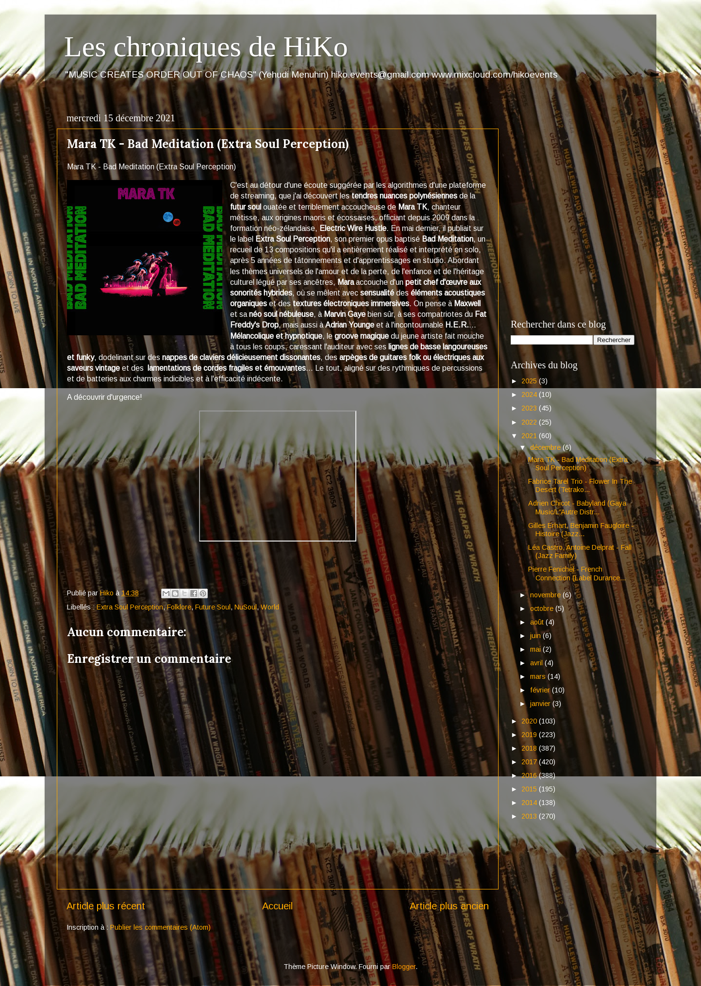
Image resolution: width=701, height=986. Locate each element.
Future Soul (213, 607)
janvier (541, 703)
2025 (530, 381)
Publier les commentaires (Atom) (160, 927)
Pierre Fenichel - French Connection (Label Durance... (577, 573)
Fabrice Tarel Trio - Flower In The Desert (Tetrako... (580, 485)
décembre (546, 447)
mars (539, 676)
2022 (530, 422)
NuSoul (245, 607)
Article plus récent (106, 906)
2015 (530, 789)
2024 (530, 394)
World (270, 607)
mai (536, 649)
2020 (530, 721)
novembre (546, 595)
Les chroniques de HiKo (206, 47)
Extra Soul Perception (130, 607)
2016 (530, 775)
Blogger (404, 966)
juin (536, 636)
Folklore (179, 607)
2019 (530, 735)
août (538, 622)
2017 (530, 762)
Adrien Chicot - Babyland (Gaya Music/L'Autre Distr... (577, 507)
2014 (530, 802)
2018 (530, 748)
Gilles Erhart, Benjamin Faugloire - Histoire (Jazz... (581, 530)
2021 (530, 436)
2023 (530, 408)
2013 (530, 816)
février (541, 690)
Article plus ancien (449, 906)
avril (537, 663)
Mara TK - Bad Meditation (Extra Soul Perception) (578, 464)
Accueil (277, 906)
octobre (542, 608)
